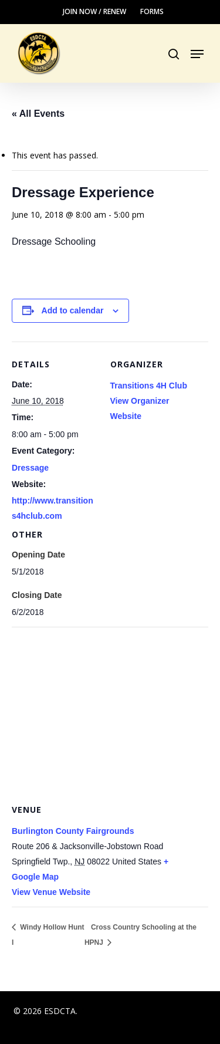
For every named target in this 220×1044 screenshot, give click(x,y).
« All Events (38, 114)
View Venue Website (51, 892)
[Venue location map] (110, 711)
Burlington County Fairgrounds (73, 831)
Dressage (30, 467)
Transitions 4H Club (148, 385)
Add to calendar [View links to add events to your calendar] (73, 310)
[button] (197, 54)
